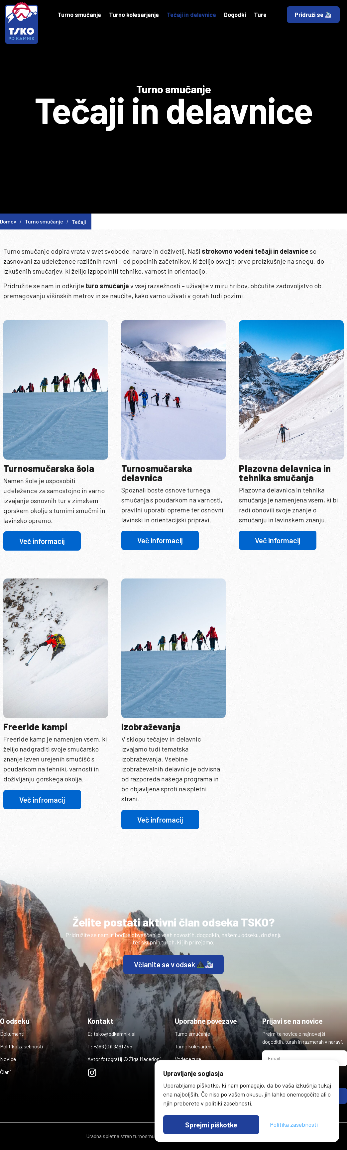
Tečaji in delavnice (191, 14)
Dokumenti (12, 1033)
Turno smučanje (79, 14)
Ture (260, 14)
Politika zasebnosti (21, 1046)
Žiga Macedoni (145, 1059)
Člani (5, 1072)
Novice (8, 1059)
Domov (11, 221)
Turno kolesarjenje (134, 14)
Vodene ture (188, 1059)
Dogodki (235, 14)
